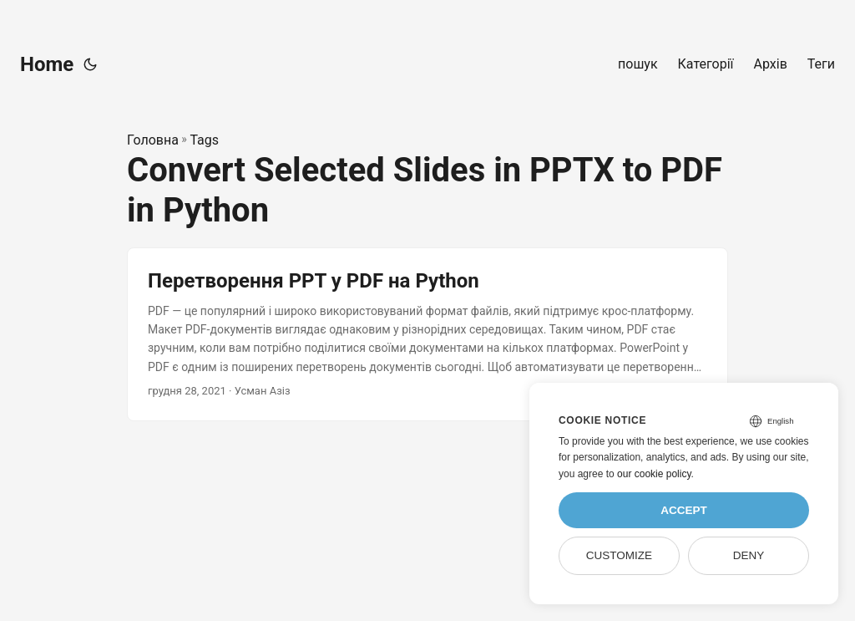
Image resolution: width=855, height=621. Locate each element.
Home (46, 64)
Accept (683, 510)
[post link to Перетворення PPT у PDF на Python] (427, 334)
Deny (749, 555)
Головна (153, 140)
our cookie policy (654, 474)
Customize (619, 555)
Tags (204, 140)
